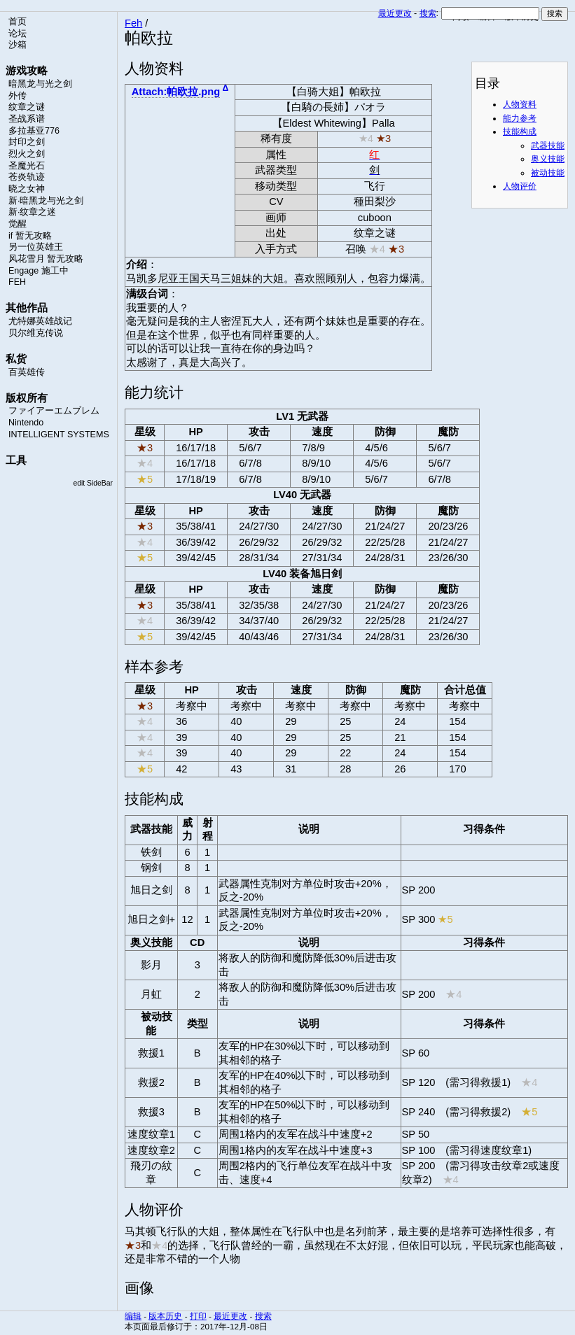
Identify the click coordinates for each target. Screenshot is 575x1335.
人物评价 (519, 186)
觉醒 (17, 224)
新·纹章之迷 (32, 212)
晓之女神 (26, 189)
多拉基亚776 (34, 131)
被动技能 (547, 173)
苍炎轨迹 (26, 177)
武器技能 (547, 145)
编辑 (133, 1315)
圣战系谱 (26, 119)
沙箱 (17, 45)
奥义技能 (547, 159)
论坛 (17, 33)
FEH (17, 282)
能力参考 (519, 118)
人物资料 (519, 104)
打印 (198, 1315)
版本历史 (165, 1315)
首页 (17, 22)
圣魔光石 (26, 166)
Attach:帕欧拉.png (176, 91)
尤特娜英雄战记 (40, 321)
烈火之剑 (26, 154)
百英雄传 (26, 372)
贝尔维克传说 (35, 333)
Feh (133, 23)
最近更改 (395, 13)
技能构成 (519, 131)
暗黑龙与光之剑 (40, 84)
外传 (17, 96)
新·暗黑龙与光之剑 (45, 201)
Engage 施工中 (38, 271)
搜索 (428, 13)
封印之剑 (26, 142)
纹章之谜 (26, 107)
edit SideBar (93, 483)
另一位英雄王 (35, 247)
